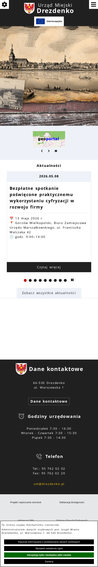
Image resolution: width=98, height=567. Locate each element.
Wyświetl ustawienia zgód (49, 548)
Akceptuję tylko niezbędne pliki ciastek (49, 555)
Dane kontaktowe (49, 401)
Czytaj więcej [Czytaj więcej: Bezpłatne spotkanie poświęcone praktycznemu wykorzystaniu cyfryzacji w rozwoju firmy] (49, 267)
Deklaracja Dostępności (72, 502)
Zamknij (49, 561)
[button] (42, 151)
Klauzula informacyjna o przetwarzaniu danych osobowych (49, 541)
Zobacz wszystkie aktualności (49, 293)
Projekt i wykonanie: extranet (25, 502)
